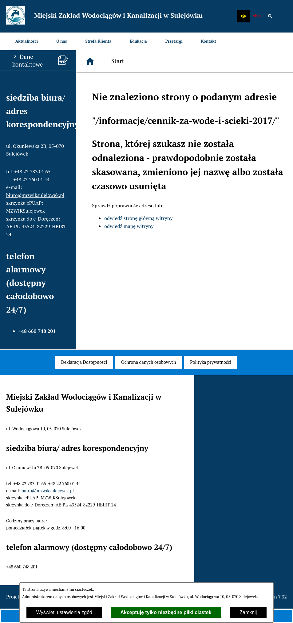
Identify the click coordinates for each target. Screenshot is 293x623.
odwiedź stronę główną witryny (138, 218)
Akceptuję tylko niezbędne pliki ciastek (166, 612)
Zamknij (248, 612)
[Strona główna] (90, 61)
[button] (243, 16)
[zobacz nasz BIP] (257, 16)
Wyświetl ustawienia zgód (64, 612)
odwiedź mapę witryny (128, 226)
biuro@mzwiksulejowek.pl (35, 195)
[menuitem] (26, 41)
